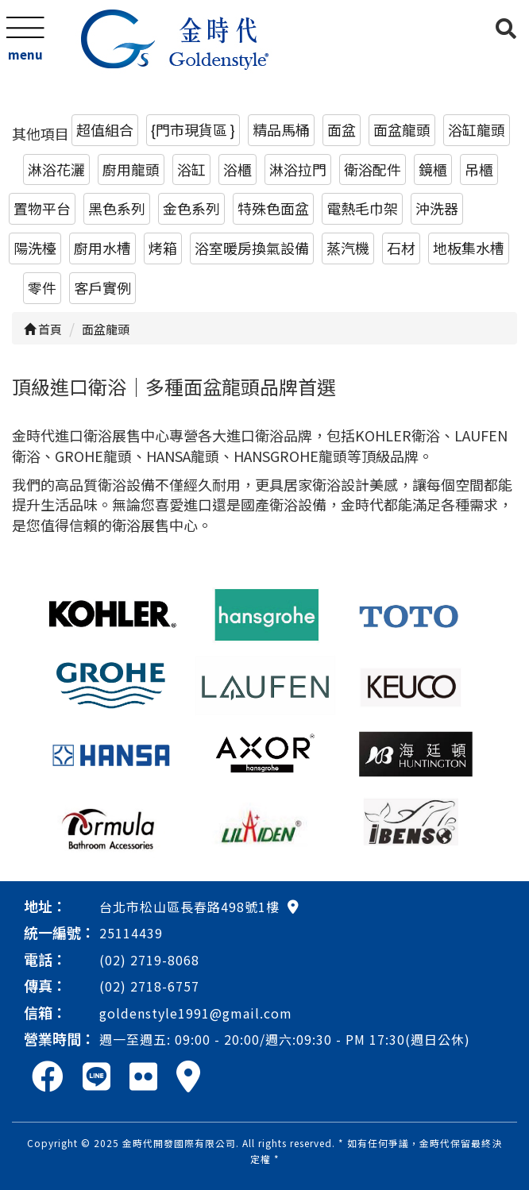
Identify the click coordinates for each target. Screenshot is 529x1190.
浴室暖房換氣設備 (252, 247)
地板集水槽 (468, 247)
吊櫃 (479, 169)
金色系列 (191, 208)
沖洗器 (436, 208)
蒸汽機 (347, 247)
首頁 (43, 329)
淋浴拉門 (297, 169)
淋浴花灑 (56, 169)
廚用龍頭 (131, 169)
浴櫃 (237, 169)
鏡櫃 (433, 169)
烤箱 (163, 247)
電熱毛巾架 (362, 208)
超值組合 (104, 129)
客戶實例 (102, 287)
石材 (401, 247)
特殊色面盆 (273, 208)
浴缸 (191, 169)
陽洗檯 (35, 247)
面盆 (341, 129)
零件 (42, 287)
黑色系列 (116, 208)
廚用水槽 (102, 247)
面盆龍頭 (402, 129)
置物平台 (42, 208)
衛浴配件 (372, 169)
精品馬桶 (281, 129)
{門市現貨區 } (193, 129)
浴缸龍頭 (476, 129)
